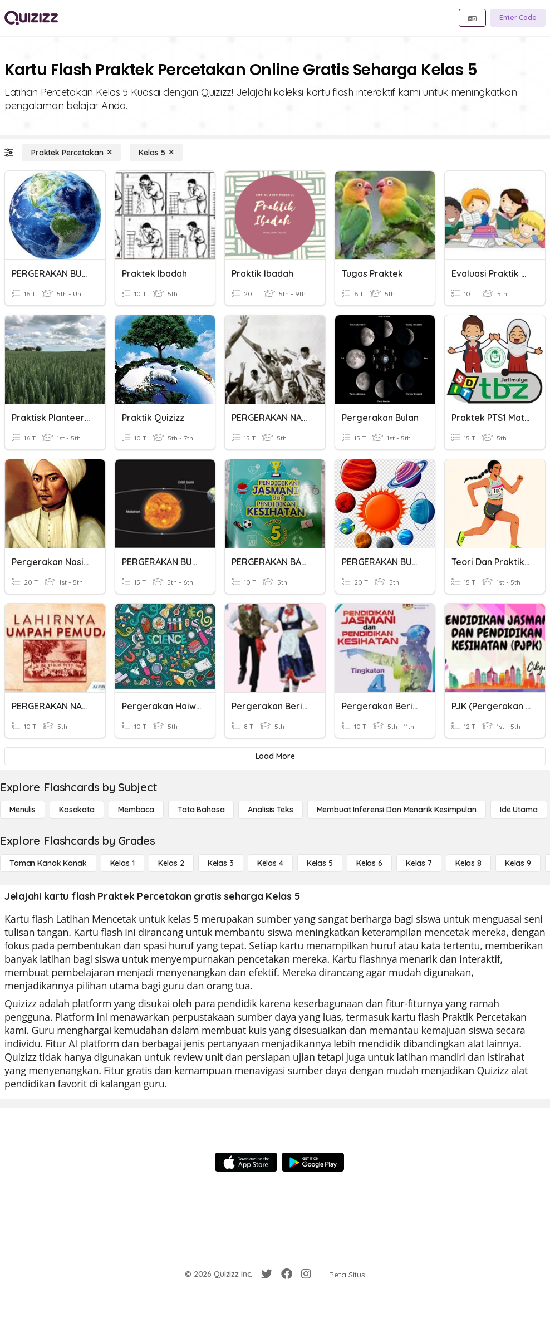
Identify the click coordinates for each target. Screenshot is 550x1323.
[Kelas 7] (418, 863)
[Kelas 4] (270, 863)
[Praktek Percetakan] (71, 152)
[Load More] (275, 756)
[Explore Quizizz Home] (31, 18)
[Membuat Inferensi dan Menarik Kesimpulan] (396, 810)
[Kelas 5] (156, 152)
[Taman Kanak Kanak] (48, 863)
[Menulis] (22, 810)
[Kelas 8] (468, 863)
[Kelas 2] (171, 863)
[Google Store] (313, 1162)
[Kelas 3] (220, 863)
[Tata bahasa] (201, 810)
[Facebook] (286, 1274)
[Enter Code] (518, 18)
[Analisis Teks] (270, 810)
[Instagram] (306, 1274)
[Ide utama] (518, 810)
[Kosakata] (77, 810)
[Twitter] (266, 1274)
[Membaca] (136, 810)
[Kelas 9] (518, 863)
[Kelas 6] (369, 863)
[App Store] (246, 1162)
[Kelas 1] (122, 863)
